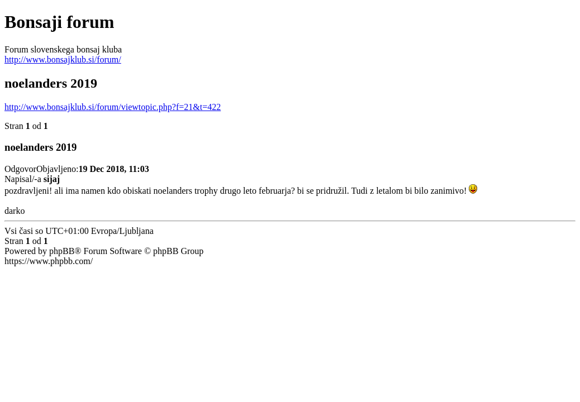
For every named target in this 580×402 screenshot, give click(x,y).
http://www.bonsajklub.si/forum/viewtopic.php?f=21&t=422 (112, 107)
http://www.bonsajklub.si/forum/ (62, 59)
